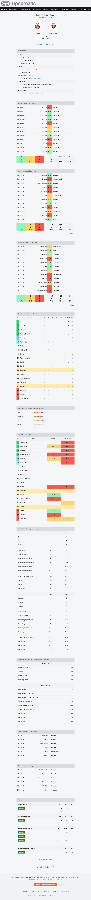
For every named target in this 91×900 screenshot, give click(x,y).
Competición (37, 9)
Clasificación (55, 9)
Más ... (72, 233)
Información (65, 891)
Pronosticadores (25, 9)
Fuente (45, 9)
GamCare (59, 879)
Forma (81, 9)
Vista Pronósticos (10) (45, 44)
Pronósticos (13, 9)
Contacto (55, 891)
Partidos (4, 9)
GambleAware (33, 879)
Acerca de (46, 891)
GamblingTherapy (47, 879)
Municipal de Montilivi (35, 70)
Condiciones (35, 891)
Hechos (73, 9)
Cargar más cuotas (45, 860)
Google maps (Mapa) (34, 78)
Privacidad (25, 891)
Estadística (65, 9)
